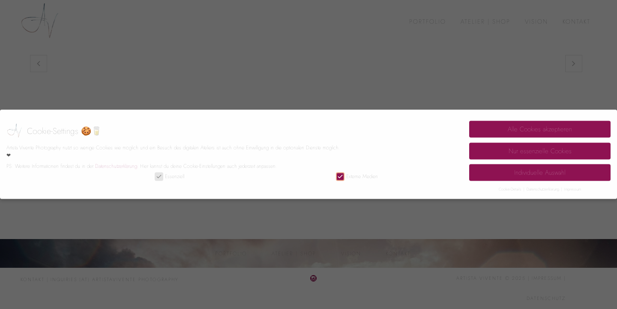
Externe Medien (357, 173)
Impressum (572, 186)
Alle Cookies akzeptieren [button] (540, 126)
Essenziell (169, 173)
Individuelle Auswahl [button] (540, 169)
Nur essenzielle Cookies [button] (540, 148)
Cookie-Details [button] (511, 186)
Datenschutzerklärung (116, 163)
